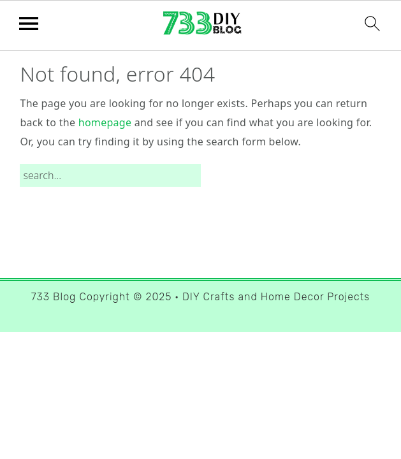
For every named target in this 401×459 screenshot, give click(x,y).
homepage (105, 122)
